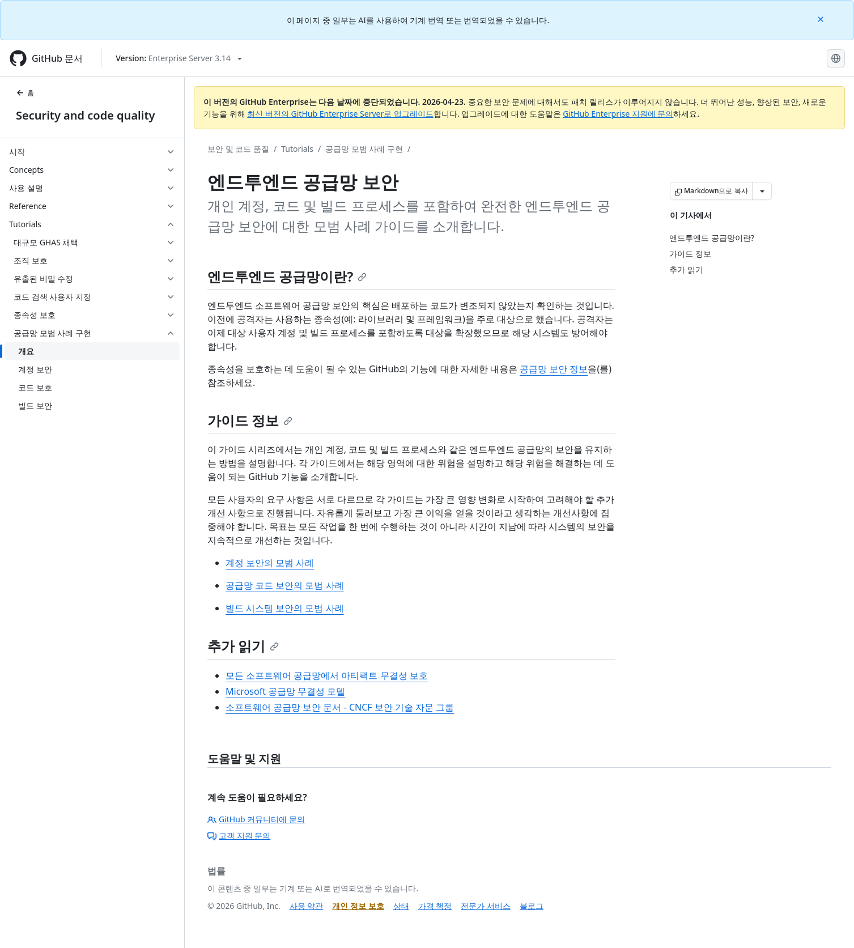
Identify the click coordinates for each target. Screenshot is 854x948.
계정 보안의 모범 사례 (270, 562)
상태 (401, 905)
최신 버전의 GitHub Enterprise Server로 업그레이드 (340, 113)
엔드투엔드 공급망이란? (287, 276)
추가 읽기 (243, 645)
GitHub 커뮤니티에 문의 (256, 819)
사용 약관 (307, 905)
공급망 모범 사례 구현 (364, 148)
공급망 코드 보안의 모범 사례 (285, 585)
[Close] (822, 18)
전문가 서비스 (486, 905)
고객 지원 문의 (238, 835)
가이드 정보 (249, 420)
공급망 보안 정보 (554, 369)
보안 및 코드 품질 (238, 148)
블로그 (531, 905)
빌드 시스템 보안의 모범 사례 (285, 608)
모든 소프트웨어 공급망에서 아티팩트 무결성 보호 (327, 675)
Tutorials (297, 148)
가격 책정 (435, 905)
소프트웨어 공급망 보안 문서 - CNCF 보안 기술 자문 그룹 (340, 707)
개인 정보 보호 (358, 905)
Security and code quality (85, 115)
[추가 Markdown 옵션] (762, 191)
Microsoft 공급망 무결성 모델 (285, 691)
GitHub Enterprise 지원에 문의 (618, 113)
